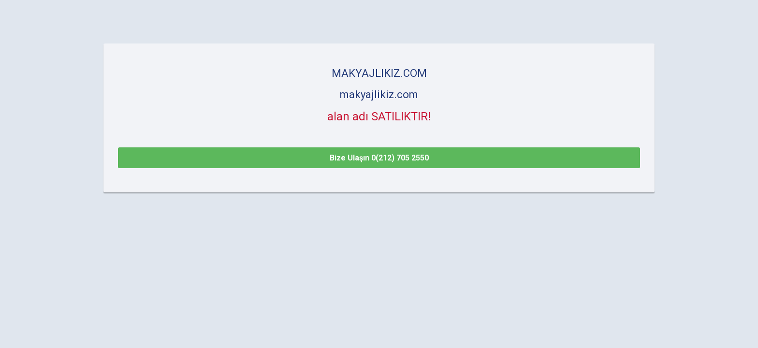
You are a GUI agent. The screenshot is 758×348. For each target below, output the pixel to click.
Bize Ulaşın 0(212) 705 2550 (379, 157)
